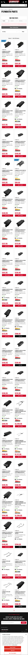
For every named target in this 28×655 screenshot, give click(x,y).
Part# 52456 (4, 415)
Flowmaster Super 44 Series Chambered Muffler (7, 111)
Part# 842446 (17, 265)
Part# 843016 (4, 175)
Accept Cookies (12, 647)
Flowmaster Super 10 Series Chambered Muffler (7, 171)
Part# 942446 (4, 146)
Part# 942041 (17, 146)
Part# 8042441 (4, 476)
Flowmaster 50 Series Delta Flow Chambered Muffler (20, 81)
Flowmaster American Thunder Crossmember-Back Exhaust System (20, 411)
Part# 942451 (4, 325)
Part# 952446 (17, 294)
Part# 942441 (4, 355)
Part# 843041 (17, 384)
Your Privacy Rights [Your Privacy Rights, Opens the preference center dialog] (12, 653)
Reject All (12, 650)
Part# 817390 (17, 445)
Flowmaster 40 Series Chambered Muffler (6, 52)
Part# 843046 (4, 384)
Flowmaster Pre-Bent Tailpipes (19, 533)
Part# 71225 (17, 175)
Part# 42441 (17, 56)
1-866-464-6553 (4, 629)
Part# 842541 (17, 476)
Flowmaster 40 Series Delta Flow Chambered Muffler (20, 142)
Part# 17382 (17, 415)
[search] (14, 5)
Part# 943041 (4, 537)
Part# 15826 (17, 537)
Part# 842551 (17, 325)
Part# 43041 (4, 85)
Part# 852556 (17, 566)
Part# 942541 (4, 204)
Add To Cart (7, 66)
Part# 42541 (4, 56)
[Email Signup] (14, 622)
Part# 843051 (4, 445)
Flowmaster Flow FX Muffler (20, 170)
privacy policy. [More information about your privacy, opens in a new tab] (14, 644)
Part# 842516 (4, 265)
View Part (20, 336)
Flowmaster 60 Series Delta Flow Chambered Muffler (7, 502)
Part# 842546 (17, 355)
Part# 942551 (17, 85)
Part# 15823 (4, 566)
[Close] (26, 634)
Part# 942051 (17, 204)
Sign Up (23, 622)
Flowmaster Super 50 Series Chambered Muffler (20, 111)
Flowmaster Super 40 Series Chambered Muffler (20, 290)
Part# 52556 (4, 294)
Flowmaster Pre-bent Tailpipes (6, 592)
